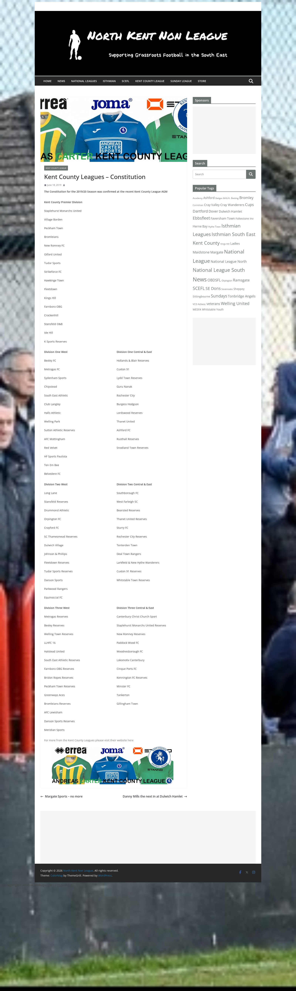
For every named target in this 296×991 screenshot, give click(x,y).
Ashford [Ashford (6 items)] (209, 198)
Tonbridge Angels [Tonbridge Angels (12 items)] (242, 296)
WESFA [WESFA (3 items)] (197, 309)
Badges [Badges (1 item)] (218, 198)
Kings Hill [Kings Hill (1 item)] (225, 244)
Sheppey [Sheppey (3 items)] (239, 289)
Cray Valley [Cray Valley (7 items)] (212, 205)
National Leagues (84, 81)
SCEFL (125, 81)
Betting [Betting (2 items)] (235, 198)
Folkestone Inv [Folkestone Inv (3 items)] (245, 218)
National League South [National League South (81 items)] (219, 270)
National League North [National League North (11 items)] (229, 261)
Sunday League (181, 81)
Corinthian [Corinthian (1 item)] (198, 205)
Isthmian (109, 81)
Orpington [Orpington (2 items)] (227, 280)
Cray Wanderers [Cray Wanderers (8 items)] (232, 205)
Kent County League (149, 81)
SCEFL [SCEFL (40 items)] (199, 288)
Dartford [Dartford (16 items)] (200, 211)
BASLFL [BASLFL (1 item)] (226, 198)
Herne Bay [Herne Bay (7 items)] (200, 226)
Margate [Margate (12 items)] (216, 252)
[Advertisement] (224, 130)
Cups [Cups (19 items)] (249, 204)
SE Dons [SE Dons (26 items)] (213, 288)
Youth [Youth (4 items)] (220, 309)
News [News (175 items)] (200, 279)
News (61, 81)
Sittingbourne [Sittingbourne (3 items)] (201, 296)
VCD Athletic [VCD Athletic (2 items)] (199, 304)
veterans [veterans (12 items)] (213, 303)
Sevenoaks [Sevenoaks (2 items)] (227, 289)
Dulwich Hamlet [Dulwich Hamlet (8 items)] (230, 211)
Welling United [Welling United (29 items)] (235, 303)
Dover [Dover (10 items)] (213, 211)
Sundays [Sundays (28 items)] (219, 296)
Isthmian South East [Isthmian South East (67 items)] (233, 234)
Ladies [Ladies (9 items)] (235, 243)
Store (202, 81)
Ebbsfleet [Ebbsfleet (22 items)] (201, 218)
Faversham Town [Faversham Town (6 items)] (223, 218)
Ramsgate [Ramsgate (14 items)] (241, 280)
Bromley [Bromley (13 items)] (246, 197)
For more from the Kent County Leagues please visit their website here (88, 740)
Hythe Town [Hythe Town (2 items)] (214, 226)
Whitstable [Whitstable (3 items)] (209, 309)
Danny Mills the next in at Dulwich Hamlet (155, 796)
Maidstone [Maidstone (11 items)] (201, 252)
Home (47, 81)
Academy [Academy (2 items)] (198, 198)
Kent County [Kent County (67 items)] (206, 243)
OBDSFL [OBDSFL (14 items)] (214, 280)
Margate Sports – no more (61, 796)
